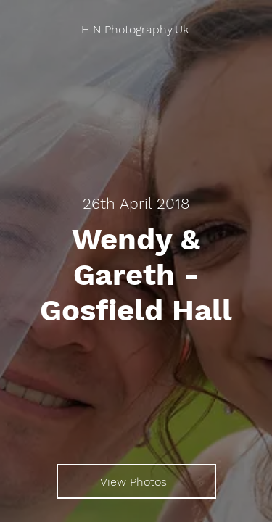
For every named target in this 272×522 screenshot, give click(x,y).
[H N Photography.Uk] (136, 29)
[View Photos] (136, 481)
